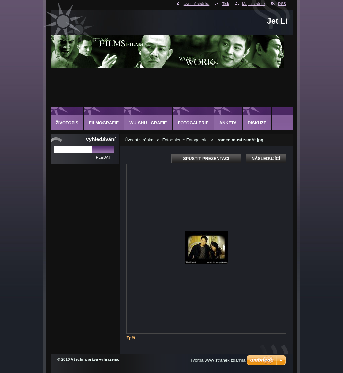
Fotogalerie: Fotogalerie (185, 139)
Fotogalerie (193, 122)
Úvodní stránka (196, 4)
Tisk (225, 4)
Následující (266, 158)
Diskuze (257, 122)
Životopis (67, 122)
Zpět (130, 337)
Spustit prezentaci (206, 158)
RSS (282, 4)
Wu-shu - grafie (148, 122)
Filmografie (104, 122)
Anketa (228, 122)
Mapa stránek (253, 4)
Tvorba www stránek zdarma (217, 360)
